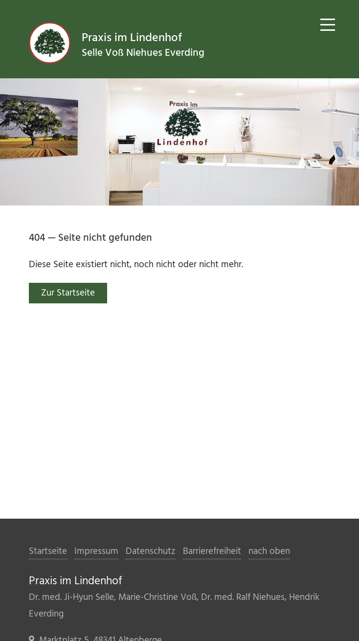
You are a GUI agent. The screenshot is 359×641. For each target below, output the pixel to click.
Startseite (48, 551)
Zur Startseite (68, 293)
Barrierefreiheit (212, 551)
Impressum (96, 551)
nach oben (269, 551)
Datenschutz (151, 551)
